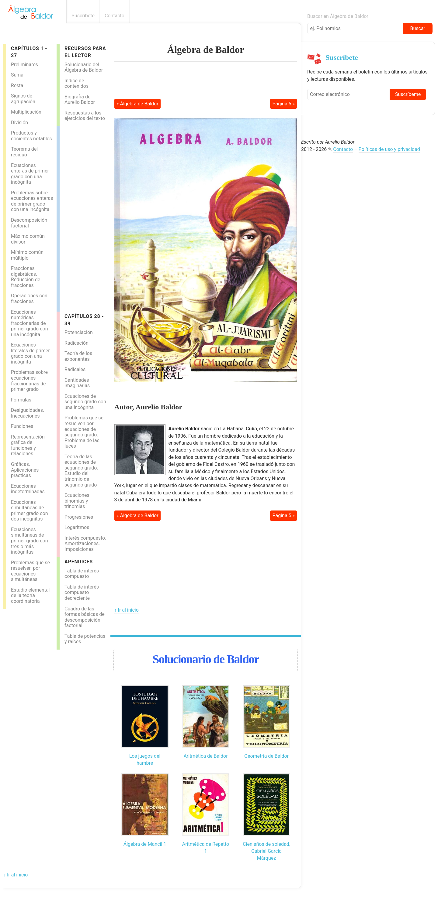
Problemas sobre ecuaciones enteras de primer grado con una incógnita (32, 201)
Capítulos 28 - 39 (84, 319)
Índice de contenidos (76, 83)
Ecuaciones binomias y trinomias (76, 500)
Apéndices (78, 562)
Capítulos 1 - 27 (29, 52)
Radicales (74, 369)
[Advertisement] (84, 217)
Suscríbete (83, 16)
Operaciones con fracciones (29, 298)
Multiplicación (26, 112)
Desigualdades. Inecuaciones (27, 413)
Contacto (114, 16)
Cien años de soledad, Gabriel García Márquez (266, 851)
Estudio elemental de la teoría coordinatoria (30, 595)
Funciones (22, 426)
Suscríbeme (408, 94)
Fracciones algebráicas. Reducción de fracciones (25, 276)
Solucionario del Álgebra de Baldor (83, 67)
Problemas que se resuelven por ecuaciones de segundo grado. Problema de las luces (83, 432)
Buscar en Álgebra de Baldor (337, 16)
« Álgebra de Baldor (137, 104)
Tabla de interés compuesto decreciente (81, 592)
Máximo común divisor (28, 239)
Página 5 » (284, 104)
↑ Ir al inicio (126, 610)
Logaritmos (76, 527)
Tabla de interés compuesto (81, 573)
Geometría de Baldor (266, 756)
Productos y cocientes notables (31, 136)
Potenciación (78, 332)
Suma (17, 75)
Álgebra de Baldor (205, 49)
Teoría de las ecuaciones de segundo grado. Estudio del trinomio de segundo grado (81, 471)
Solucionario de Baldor (205, 659)
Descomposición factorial (29, 223)
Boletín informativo (297, 15)
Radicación (76, 343)
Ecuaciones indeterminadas (28, 489)
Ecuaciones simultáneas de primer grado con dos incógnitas (29, 510)
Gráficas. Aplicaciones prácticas (25, 469)
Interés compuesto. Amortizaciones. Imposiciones (85, 543)
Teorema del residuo (24, 152)
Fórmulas (21, 400)
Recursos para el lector (85, 52)
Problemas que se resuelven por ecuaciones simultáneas (30, 571)
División (19, 122)
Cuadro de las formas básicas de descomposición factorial (84, 617)
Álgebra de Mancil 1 (144, 844)
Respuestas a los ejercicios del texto (84, 115)
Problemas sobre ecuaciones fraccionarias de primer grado (29, 380)
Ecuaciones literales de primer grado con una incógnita (30, 353)
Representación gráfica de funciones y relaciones (28, 445)
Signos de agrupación (23, 98)
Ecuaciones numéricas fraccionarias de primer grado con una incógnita (29, 323)
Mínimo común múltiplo (27, 255)
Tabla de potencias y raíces (84, 639)
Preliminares (24, 64)
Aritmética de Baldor (205, 756)
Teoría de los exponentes (78, 356)
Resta (17, 85)
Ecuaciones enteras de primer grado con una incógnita (30, 173)
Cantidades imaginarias (77, 383)
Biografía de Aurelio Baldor (79, 99)
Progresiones (78, 517)
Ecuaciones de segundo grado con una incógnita (85, 401)
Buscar (417, 28)
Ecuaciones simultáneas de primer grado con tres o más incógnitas (29, 541)
